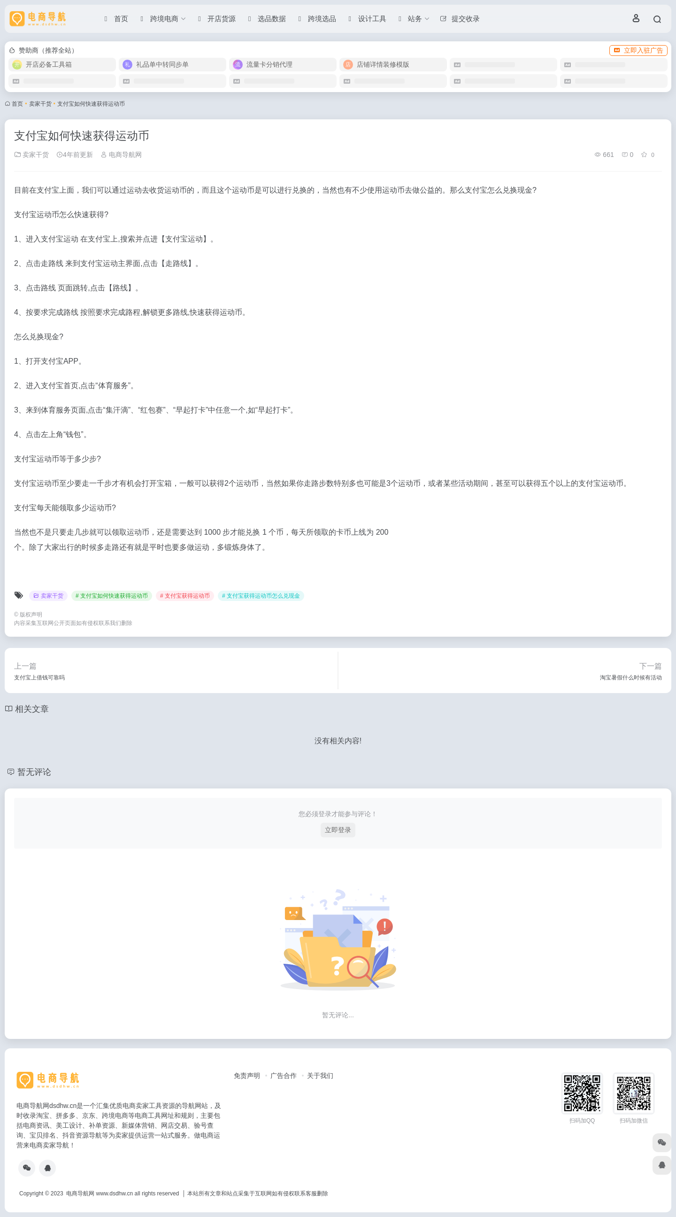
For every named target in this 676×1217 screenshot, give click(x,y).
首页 (17, 104)
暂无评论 (34, 772)
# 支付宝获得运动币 (185, 596)
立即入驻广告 (638, 50)
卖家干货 (40, 104)
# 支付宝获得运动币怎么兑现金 (261, 596)
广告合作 (283, 1075)
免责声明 (247, 1075)
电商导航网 (121, 154)
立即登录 (338, 830)
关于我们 (320, 1075)
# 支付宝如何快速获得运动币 (112, 596)
